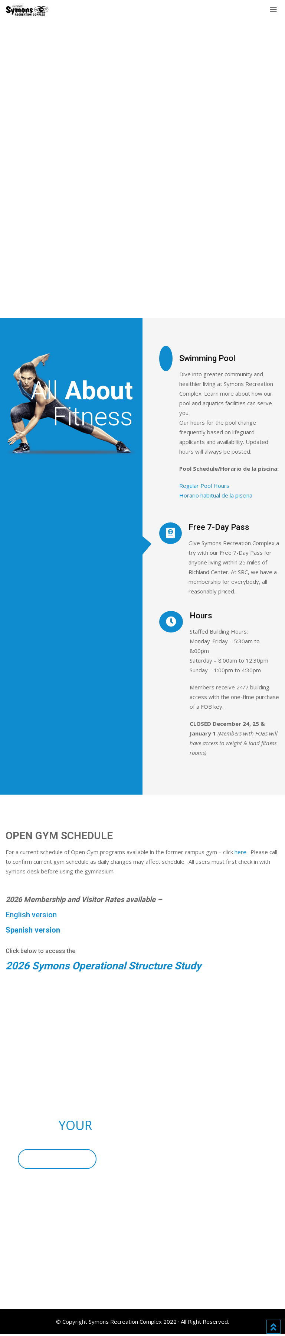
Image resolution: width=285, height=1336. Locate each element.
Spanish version (33, 929)
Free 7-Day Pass (219, 527)
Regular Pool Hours (204, 485)
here (240, 852)
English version (31, 914)
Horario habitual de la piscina (215, 495)
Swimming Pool (207, 358)
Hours (201, 615)
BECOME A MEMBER (59, 1160)
